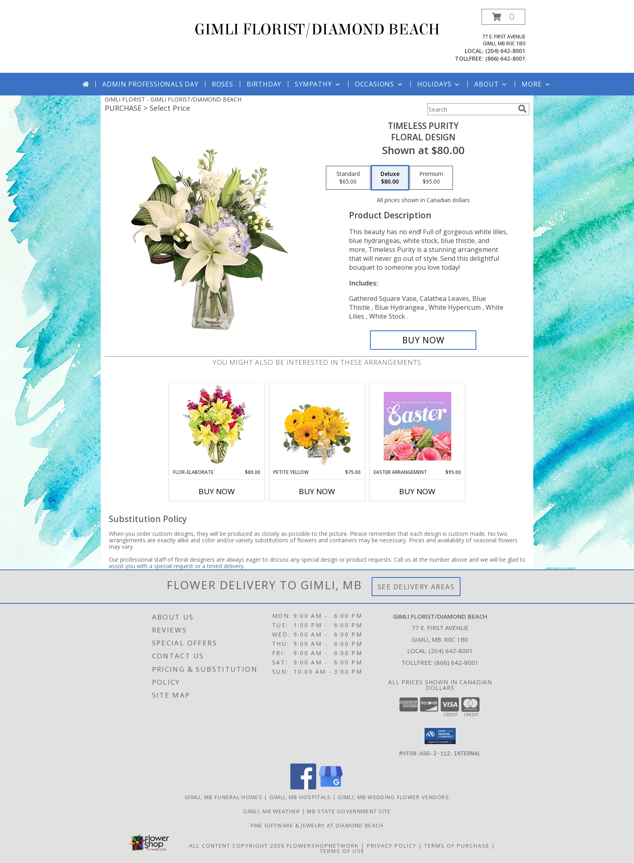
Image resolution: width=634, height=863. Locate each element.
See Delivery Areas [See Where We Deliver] (416, 586)
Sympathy (318, 84)
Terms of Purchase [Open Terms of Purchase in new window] (457, 845)
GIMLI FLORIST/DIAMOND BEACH (317, 29)
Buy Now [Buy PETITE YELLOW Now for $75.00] (317, 491)
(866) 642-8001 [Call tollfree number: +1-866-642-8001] (505, 58)
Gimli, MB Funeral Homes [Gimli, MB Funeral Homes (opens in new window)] (223, 796)
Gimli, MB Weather (271, 810)
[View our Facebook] (303, 787)
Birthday (264, 84)
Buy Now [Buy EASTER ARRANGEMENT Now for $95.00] (417, 491)
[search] (522, 108)
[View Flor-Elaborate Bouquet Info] (217, 426)
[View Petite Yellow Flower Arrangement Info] (317, 426)
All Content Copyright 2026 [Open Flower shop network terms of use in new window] (237, 845)
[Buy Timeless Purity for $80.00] (423, 340)
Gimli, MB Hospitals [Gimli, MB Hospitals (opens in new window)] (300, 796)
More (536, 84)
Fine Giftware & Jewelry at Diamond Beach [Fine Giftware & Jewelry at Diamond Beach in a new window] (317, 825)
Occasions (379, 84)
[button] (503, 17)
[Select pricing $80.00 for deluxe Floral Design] (390, 178)
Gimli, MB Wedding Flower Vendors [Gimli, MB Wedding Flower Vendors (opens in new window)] (393, 796)
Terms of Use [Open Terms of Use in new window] (342, 850)
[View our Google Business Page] (331, 787)
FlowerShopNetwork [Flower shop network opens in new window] (323, 845)
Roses (222, 84)
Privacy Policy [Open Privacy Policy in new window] (391, 845)
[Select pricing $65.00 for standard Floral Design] (348, 178)
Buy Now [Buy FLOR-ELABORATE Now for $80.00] (217, 491)
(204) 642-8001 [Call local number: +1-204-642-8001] (505, 51)
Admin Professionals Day (150, 84)
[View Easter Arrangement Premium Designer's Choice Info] (417, 426)
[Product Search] (471, 109)
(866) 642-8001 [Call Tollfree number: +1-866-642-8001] (456, 662)
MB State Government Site (349, 810)
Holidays (439, 84)
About (491, 84)
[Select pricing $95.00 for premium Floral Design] (431, 178)
